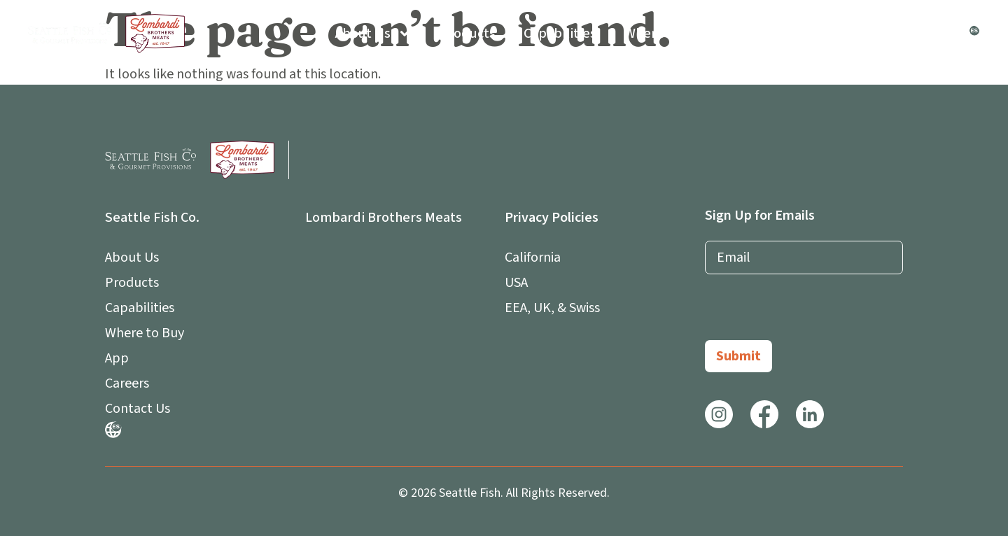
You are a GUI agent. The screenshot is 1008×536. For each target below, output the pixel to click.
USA (516, 282)
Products (468, 33)
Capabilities (560, 33)
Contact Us (916, 33)
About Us (373, 34)
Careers (831, 33)
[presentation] (811, 312)
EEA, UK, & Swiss (552, 308)
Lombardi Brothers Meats (383, 217)
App (756, 34)
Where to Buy (665, 33)
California (533, 257)
